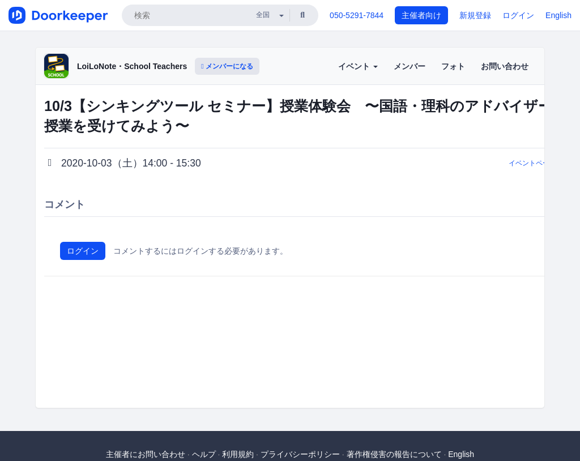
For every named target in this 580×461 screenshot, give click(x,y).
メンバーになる (227, 66)
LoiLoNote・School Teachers (132, 66)
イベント (358, 66)
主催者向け (421, 15)
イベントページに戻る (543, 163)
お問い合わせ (504, 66)
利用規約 (238, 454)
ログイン (518, 15)
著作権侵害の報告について (394, 454)
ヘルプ (204, 454)
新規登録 (475, 15)
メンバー (409, 66)
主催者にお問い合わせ (145, 454)
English (558, 15)
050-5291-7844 (356, 15)
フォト (453, 66)
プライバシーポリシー (300, 454)
